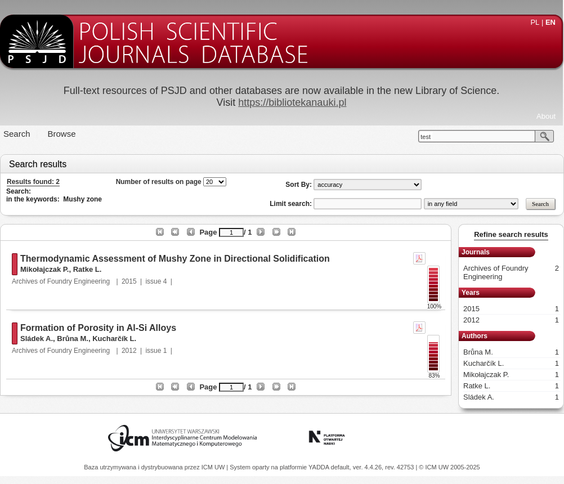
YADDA (319, 467)
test (425, 136)
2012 (129, 351)
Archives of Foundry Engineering (61, 281)
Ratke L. (87, 269)
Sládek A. (36, 338)
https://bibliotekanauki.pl (292, 102)
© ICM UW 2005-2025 (449, 467)
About (546, 116)
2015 (129, 281)
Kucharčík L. (114, 338)
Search (16, 133)
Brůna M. (72, 338)
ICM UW (214, 467)
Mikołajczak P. (44, 269)
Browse (62, 133)
